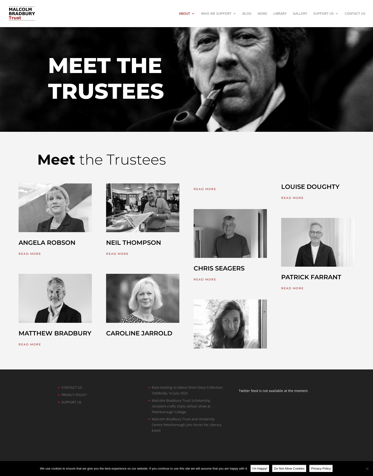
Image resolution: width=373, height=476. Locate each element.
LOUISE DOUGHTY (310, 187)
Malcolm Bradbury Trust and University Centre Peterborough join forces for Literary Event (186, 425)
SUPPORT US (323, 14)
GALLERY (300, 14)
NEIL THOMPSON (133, 242)
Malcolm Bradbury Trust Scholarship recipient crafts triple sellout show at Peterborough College (181, 406)
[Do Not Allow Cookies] (367, 468)
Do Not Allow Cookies (289, 468)
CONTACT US (355, 14)
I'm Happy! (259, 468)
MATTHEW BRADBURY (55, 333)
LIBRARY (280, 14)
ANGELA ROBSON (47, 242)
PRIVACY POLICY (74, 395)
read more (30, 253)
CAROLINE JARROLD (139, 333)
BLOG (246, 14)
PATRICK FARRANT (311, 277)
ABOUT (184, 14)
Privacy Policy (321, 468)
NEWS (262, 14)
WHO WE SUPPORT (216, 14)
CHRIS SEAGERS (219, 268)
